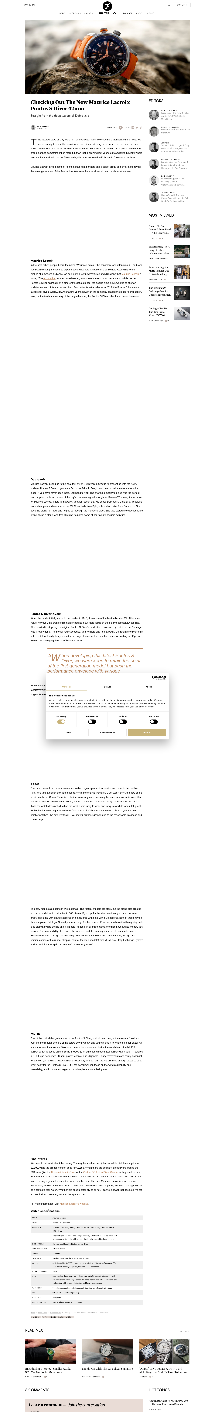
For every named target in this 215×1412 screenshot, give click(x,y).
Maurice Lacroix (130, 274)
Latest (62, 13)
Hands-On (35, 1317)
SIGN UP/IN (182, 5)
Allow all (147, 732)
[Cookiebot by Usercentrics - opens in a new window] (154, 678)
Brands (87, 13)
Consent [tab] (66, 686)
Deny (68, 732)
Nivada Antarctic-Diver (63, 1172)
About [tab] (149, 686)
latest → (185, 1331)
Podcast (127, 13)
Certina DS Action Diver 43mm (100, 1172)
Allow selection (107, 732)
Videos (150, 13)
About (139, 13)
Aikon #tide (49, 278)
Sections (74, 13)
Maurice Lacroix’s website (74, 1203)
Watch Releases (49, 1317)
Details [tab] (107, 686)
